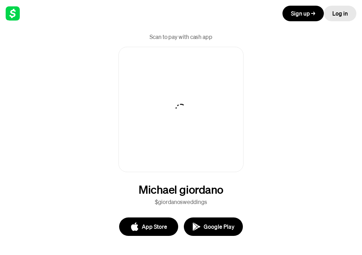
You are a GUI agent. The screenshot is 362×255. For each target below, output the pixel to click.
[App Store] (148, 226)
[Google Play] (213, 226)
